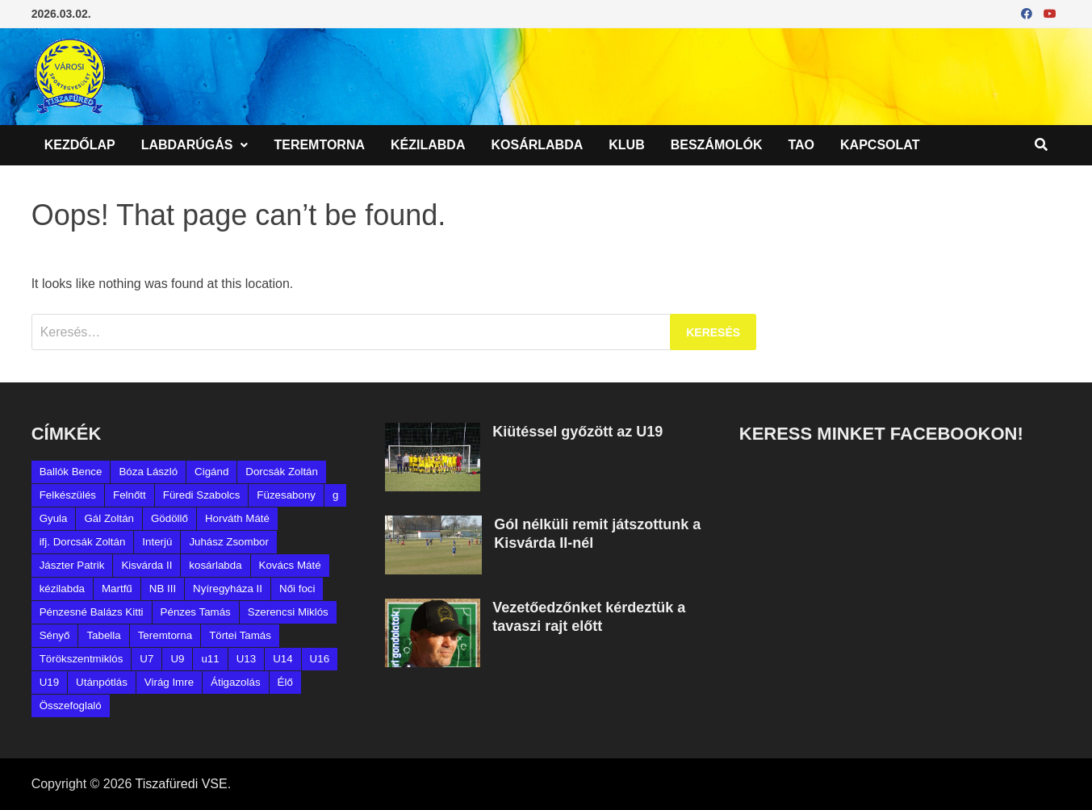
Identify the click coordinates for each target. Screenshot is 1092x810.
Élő (285, 682)
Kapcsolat (879, 145)
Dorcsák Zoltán (281, 472)
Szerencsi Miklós (288, 612)
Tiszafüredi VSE (182, 784)
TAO (801, 145)
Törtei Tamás (240, 635)
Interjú (157, 542)
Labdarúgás (187, 145)
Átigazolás (236, 682)
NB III (162, 588)
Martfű (117, 588)
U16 (319, 659)
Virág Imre (169, 682)
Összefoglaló (71, 705)
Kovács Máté (290, 565)
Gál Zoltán (109, 518)
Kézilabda (428, 145)
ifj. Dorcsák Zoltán (83, 542)
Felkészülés (68, 495)
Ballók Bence (71, 472)
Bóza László (148, 472)
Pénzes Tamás (196, 612)
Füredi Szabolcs (202, 495)
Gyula (54, 518)
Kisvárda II (146, 565)
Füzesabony (286, 495)
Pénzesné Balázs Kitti (92, 612)
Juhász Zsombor (229, 542)
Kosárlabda (537, 145)
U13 (246, 659)
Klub (626, 145)
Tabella (103, 635)
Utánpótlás (102, 682)
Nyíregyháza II (227, 588)
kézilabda (62, 588)
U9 (177, 659)
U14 (282, 659)
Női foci (297, 588)
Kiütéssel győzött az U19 (577, 432)
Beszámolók (717, 145)
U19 (49, 682)
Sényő (55, 635)
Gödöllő (169, 518)
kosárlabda (215, 565)
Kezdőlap (79, 145)
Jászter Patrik (72, 565)
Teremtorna (319, 145)
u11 (210, 659)
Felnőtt (129, 495)
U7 (146, 659)
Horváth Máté (237, 518)
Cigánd (211, 472)
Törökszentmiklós (81, 659)
